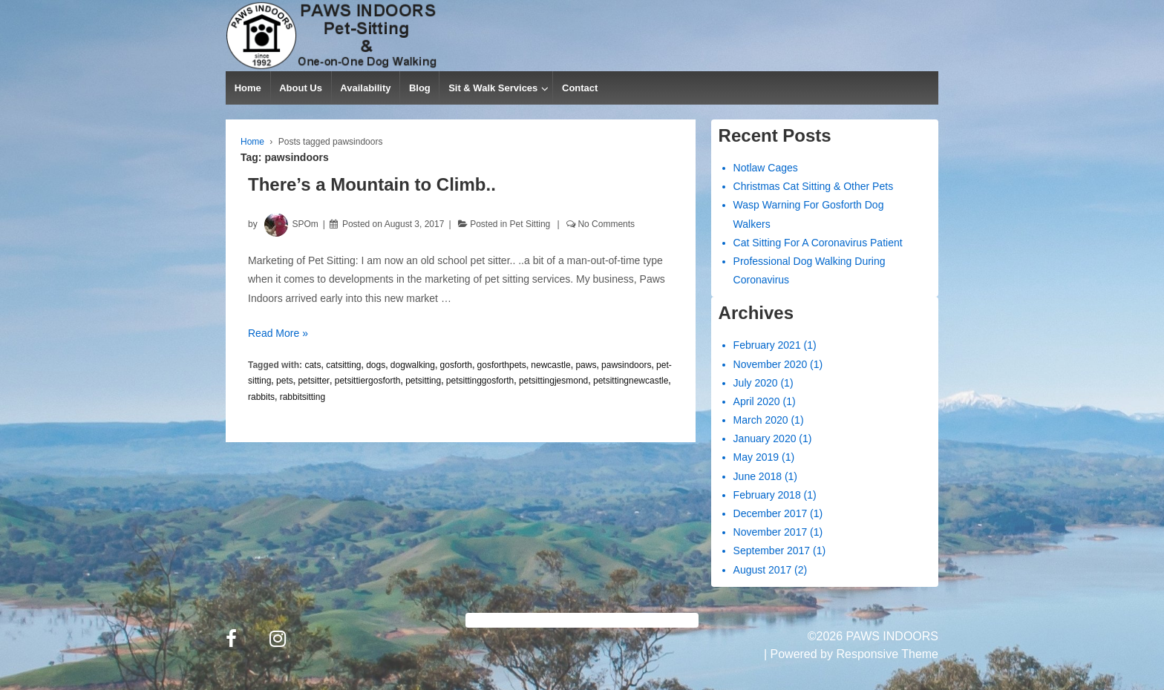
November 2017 (770, 532)
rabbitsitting (302, 397)
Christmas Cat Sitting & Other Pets (813, 186)
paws (585, 365)
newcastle (550, 365)
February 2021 (767, 345)
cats (312, 365)
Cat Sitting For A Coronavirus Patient (818, 243)
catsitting (343, 365)
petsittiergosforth (368, 380)
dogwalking (412, 365)
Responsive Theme (887, 654)
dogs (375, 365)
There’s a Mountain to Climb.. (372, 184)
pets (284, 380)
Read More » (278, 333)
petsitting (423, 380)
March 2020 (760, 420)
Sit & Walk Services (492, 87)
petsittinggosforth (480, 380)
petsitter (314, 380)
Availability (365, 87)
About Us (300, 87)
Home (248, 87)
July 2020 (755, 383)
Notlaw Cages (765, 168)
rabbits (261, 397)
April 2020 (756, 401)
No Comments (606, 224)
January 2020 (765, 438)
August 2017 (762, 570)
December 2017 (770, 513)
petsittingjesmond (553, 380)
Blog (420, 87)
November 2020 (770, 364)
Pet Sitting (530, 224)
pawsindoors (626, 365)
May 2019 (756, 457)
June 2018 (757, 476)
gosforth (456, 365)
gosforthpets (501, 365)
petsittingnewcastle (630, 380)
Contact (580, 87)
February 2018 (767, 495)
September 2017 (772, 550)
